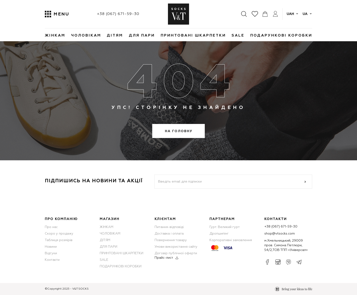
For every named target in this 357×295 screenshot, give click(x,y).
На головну (178, 131)
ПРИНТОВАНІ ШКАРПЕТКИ (193, 35)
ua (305, 14)
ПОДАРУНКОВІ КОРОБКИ (281, 35)
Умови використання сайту (176, 246)
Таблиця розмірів (58, 240)
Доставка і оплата (169, 233)
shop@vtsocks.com (279, 233)
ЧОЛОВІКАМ (86, 35)
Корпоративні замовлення (230, 240)
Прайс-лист (164, 257)
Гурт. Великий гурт (224, 227)
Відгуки (51, 253)
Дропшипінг (219, 233)
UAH (290, 14)
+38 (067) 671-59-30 (118, 14)
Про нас (51, 227)
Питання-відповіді (169, 227)
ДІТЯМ (115, 35)
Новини (51, 246)
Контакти (52, 259)
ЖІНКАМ (55, 35)
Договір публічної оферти (176, 253)
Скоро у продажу (59, 233)
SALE (238, 35)
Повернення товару (171, 240)
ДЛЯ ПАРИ (142, 35)
